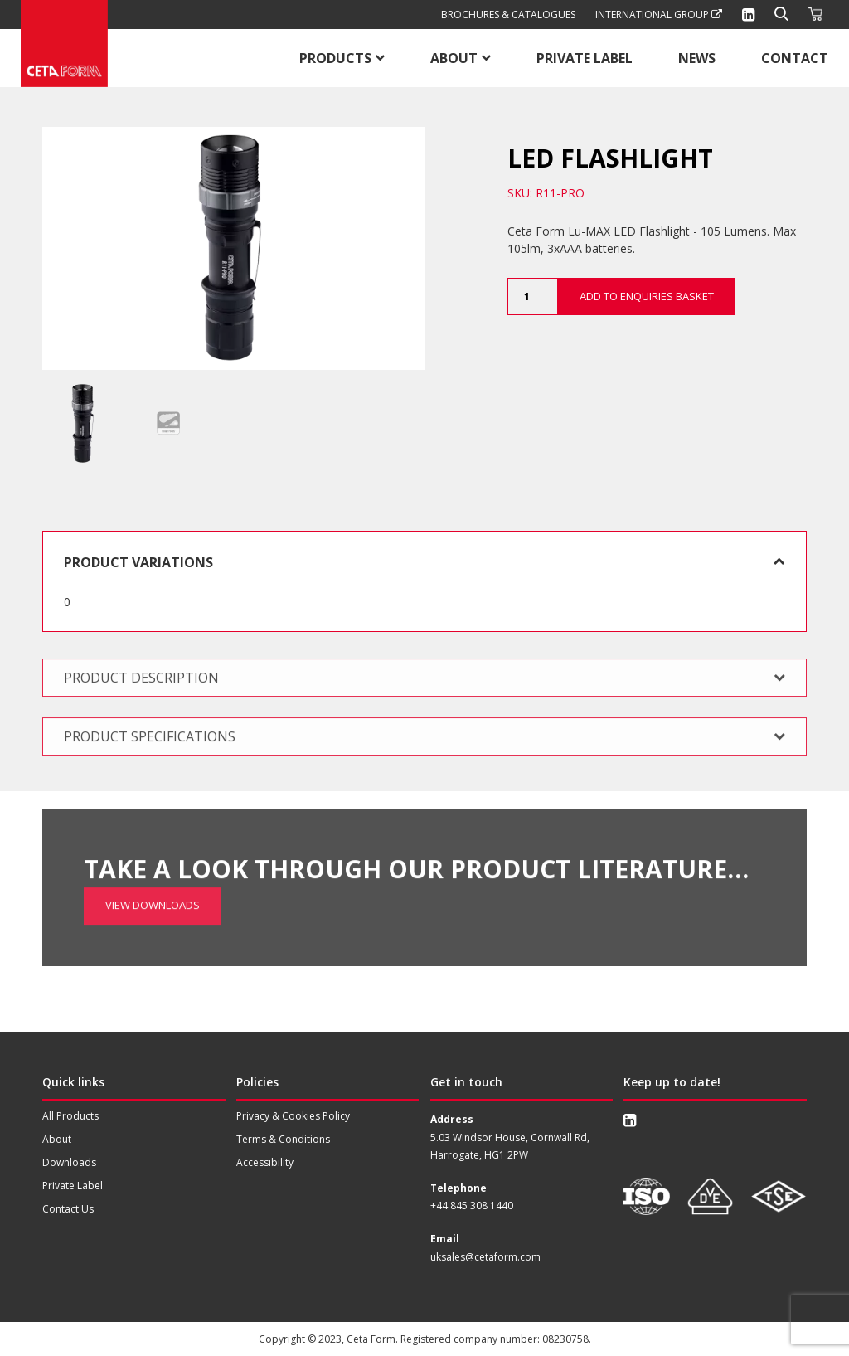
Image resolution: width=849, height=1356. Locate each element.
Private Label (584, 58)
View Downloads (152, 856)
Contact (794, 58)
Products (335, 58)
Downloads (69, 1162)
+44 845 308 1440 (471, 1205)
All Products (70, 1116)
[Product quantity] (532, 296)
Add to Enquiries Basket (647, 296)
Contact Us (68, 1209)
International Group (658, 14)
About (454, 58)
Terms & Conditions (283, 1139)
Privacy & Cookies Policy (293, 1116)
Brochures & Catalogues (508, 14)
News (697, 58)
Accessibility (265, 1162)
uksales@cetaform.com (485, 1256)
